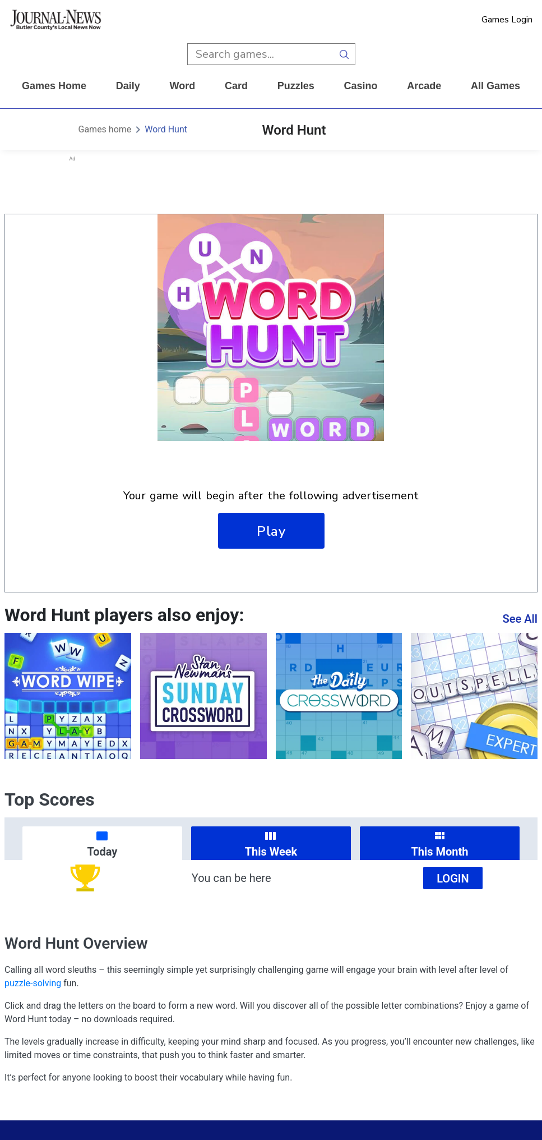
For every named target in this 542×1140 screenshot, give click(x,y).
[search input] (260, 54)
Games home (54, 85)
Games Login (506, 19)
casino (360, 85)
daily (128, 85)
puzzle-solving (32, 983)
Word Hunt (166, 129)
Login (453, 878)
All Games (495, 85)
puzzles (295, 85)
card (236, 85)
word (183, 85)
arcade (424, 85)
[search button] (344, 54)
